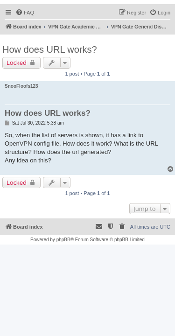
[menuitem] (24, 12)
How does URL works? (49, 49)
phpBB (63, 239)
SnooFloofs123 (21, 86)
